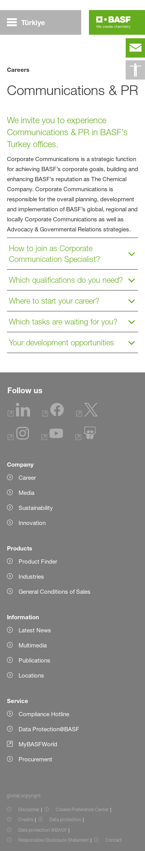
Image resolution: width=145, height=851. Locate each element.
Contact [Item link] (113, 840)
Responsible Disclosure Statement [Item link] (53, 840)
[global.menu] (29, 22)
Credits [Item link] (25, 819)
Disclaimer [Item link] (28, 809)
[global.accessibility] (135, 70)
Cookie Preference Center (82, 809)
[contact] (135, 48)
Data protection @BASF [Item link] (42, 830)
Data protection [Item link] (65, 819)
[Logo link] (113, 22)
